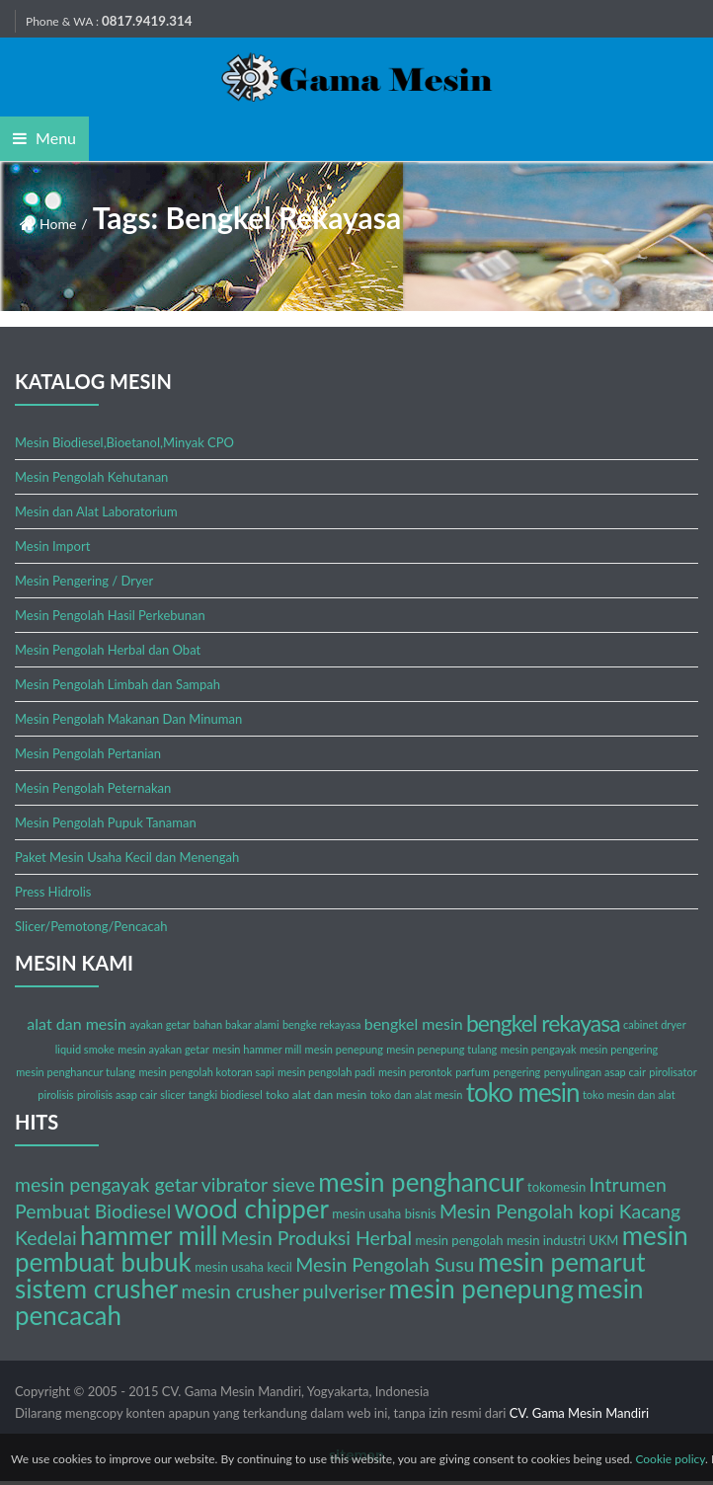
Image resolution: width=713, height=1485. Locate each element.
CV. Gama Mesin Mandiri (579, 1413)
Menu (44, 137)
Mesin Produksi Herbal (316, 1237)
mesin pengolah (459, 1240)
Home (58, 223)
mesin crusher (239, 1291)
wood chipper (252, 1208)
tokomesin (556, 1187)
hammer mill (148, 1235)
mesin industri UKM (563, 1240)
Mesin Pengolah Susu (384, 1264)
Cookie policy (670, 1458)
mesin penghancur (420, 1182)
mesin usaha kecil (243, 1267)
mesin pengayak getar (106, 1184)
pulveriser (343, 1291)
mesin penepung (481, 1288)
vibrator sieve (258, 1184)
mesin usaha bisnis (384, 1213)
